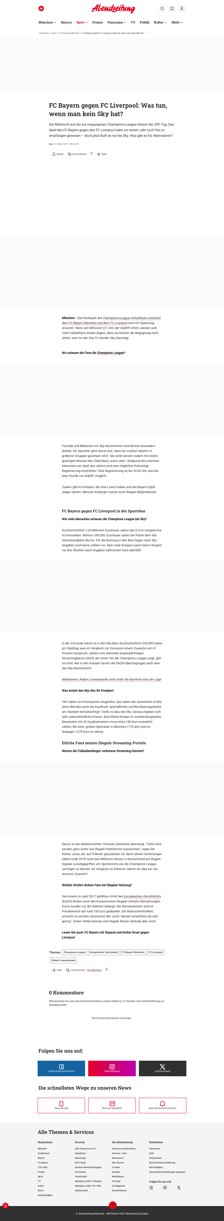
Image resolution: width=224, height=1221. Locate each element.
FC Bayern (43, 1162)
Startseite (44, 33)
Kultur (41, 1186)
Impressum (154, 1148)
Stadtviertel (43, 1153)
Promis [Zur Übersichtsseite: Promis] (97, 22)
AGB (151, 1153)
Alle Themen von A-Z (85, 1148)
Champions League (110, 353)
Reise (40, 1190)
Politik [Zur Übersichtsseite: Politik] (144, 22)
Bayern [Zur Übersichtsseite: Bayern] (66, 22)
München (42, 1148)
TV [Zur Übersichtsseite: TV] (133, 22)
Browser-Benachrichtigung (88, 1167)
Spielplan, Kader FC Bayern (88, 1181)
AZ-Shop (116, 1181)
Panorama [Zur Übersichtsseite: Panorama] (115, 22)
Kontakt (116, 1172)
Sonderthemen (119, 1190)
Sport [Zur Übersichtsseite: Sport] (80, 22)
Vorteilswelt (81, 1176)
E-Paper (116, 1167)
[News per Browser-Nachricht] (162, 1105)
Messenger (80, 1158)
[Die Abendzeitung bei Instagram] (112, 1068)
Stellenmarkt (81, 1190)
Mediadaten (118, 1176)
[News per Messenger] (61, 1105)
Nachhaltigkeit (45, 1195)
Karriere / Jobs (119, 1153)
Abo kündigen (156, 1167)
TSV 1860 (42, 1167)
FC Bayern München (69, 33)
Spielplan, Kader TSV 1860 (88, 1186)
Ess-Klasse (80, 1172)
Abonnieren (118, 1158)
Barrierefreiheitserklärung (162, 1162)
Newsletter (80, 1153)
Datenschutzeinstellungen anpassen (167, 1172)
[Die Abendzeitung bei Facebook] (61, 1068)
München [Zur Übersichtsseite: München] (45, 22)
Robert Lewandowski (63, 960)
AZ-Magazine (118, 1186)
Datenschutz (155, 1158)
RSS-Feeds (80, 1162)
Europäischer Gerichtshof (103, 952)
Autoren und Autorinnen (124, 1148)
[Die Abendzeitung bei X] (162, 1068)
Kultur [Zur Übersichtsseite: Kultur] (158, 22)
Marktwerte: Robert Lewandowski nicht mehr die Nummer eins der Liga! (111, 679)
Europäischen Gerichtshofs (142, 896)
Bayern (41, 1158)
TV (39, 1181)
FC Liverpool (156, 952)
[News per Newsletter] (112, 1105)
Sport (54, 33)
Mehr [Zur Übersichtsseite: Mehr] (176, 22)
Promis (41, 1172)
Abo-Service (118, 1162)
